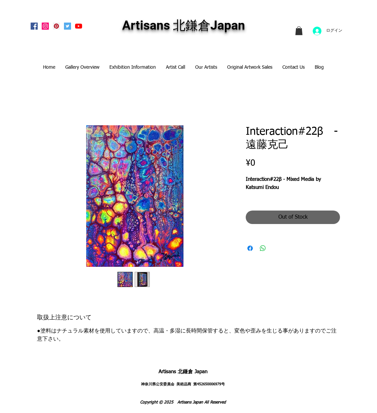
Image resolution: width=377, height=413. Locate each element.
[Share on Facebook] (250, 248)
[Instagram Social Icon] (45, 26)
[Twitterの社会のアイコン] (67, 26)
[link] (299, 30)
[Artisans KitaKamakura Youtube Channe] (78, 26)
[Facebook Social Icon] (34, 26)
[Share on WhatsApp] (263, 248)
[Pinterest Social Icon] (56, 26)
